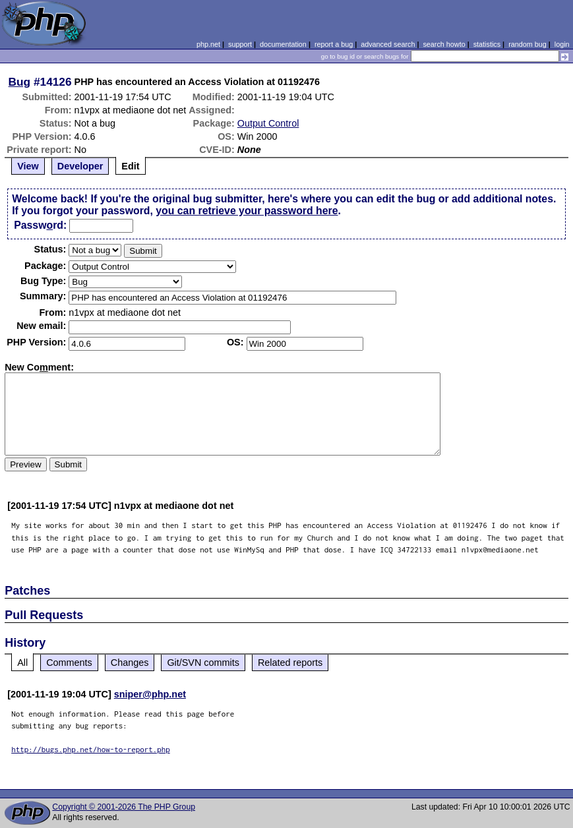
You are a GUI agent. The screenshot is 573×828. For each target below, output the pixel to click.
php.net (208, 44)
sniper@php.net (150, 694)
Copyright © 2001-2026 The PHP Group (123, 807)
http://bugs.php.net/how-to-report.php (90, 749)
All (22, 662)
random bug (527, 44)
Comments (69, 662)
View (28, 166)
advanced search (388, 44)
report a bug (334, 44)
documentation (283, 44)
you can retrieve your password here (247, 210)
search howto (444, 44)
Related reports (290, 662)
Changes (130, 662)
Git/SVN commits (203, 662)
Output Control (268, 123)
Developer (80, 166)
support (240, 44)
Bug (20, 81)
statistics (486, 44)
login (562, 44)
